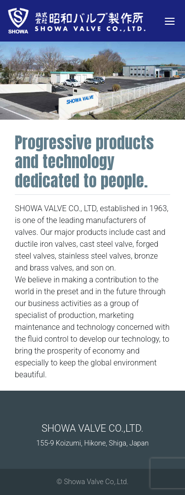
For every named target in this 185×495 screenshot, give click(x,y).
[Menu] (170, 21)
